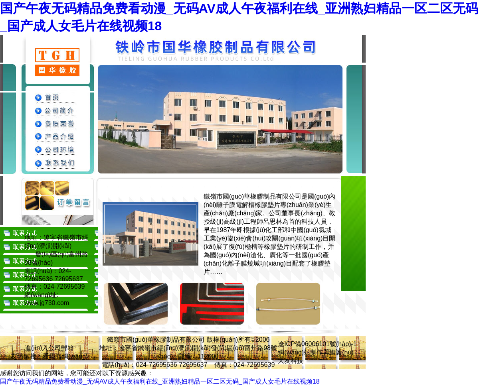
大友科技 (290, 360)
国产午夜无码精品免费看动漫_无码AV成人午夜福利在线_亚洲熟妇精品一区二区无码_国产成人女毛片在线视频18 (160, 381)
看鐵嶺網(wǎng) (65, 356)
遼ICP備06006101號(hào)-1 (317, 344)
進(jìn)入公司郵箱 (49, 348)
